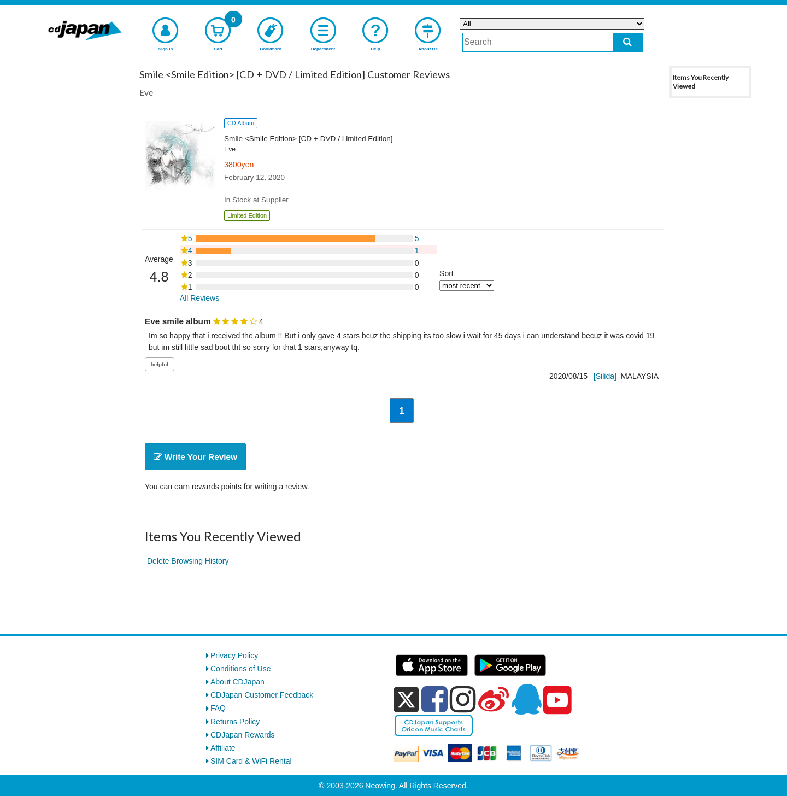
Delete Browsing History (187, 561)
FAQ (218, 708)
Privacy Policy (234, 655)
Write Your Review (195, 456)
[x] (406, 700)
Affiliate (223, 748)
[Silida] (605, 376)
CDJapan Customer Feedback (261, 694)
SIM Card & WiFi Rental (251, 761)
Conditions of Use (240, 668)
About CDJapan (237, 681)
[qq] (526, 699)
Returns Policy (235, 721)
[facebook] (434, 699)
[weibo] (493, 699)
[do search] (628, 42)
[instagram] (463, 699)
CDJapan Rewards (242, 734)
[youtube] (557, 700)
